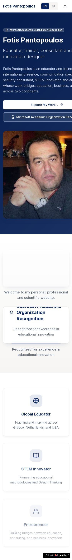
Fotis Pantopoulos (19, 6)
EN (45, 6)
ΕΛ (53, 6)
